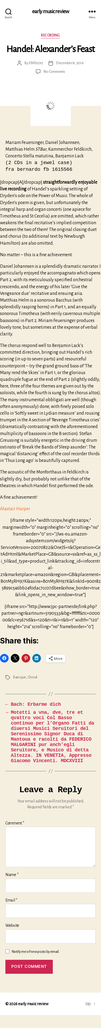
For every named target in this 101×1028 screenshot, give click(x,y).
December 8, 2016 (70, 63)
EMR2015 (36, 63)
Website (12, 938)
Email (11, 913)
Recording (50, 35)
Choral (32, 678)
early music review (50, 11)
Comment (14, 836)
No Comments (54, 72)
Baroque (19, 678)
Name (11, 887)
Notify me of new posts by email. (35, 964)
